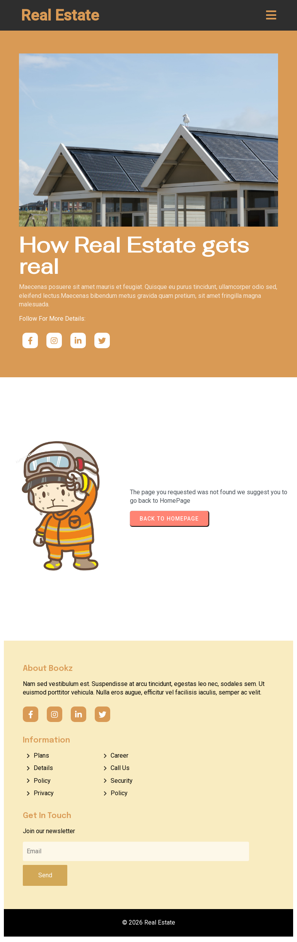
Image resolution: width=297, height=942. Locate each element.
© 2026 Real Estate (148, 923)
